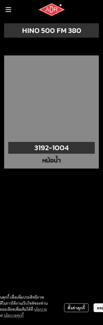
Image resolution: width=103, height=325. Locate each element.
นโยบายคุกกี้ (14, 315)
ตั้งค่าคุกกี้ (76, 307)
